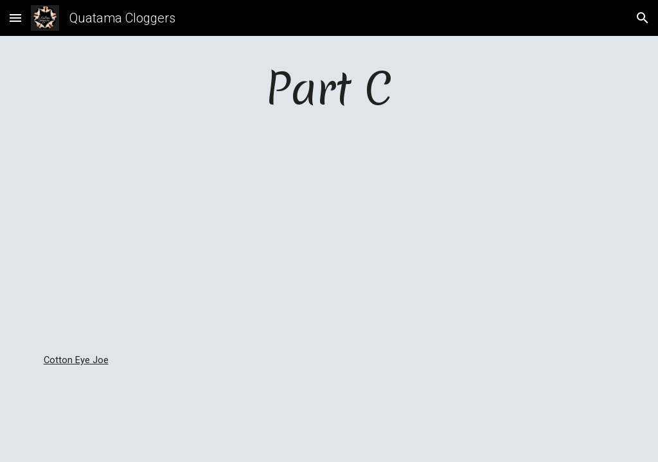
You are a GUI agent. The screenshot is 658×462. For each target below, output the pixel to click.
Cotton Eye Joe (76, 360)
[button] (15, 17)
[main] (329, 88)
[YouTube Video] (329, 235)
